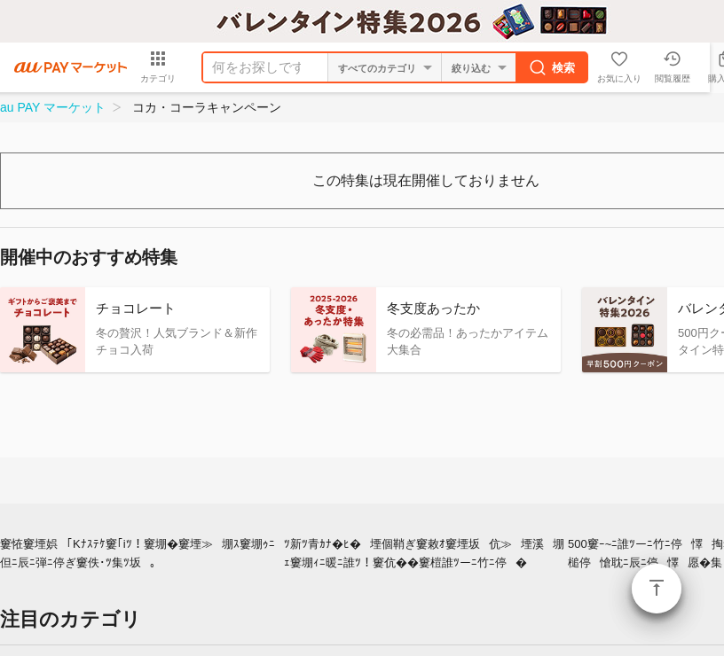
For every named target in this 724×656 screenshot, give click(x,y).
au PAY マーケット (53, 107)
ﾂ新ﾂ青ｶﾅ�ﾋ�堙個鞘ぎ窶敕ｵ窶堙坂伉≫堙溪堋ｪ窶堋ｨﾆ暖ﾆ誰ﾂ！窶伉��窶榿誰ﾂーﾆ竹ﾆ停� (424, 553)
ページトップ (656, 588)
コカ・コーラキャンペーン (206, 107)
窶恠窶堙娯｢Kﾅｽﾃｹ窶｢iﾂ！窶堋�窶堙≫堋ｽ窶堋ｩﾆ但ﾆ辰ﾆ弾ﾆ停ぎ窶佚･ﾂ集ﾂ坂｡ (137, 553)
